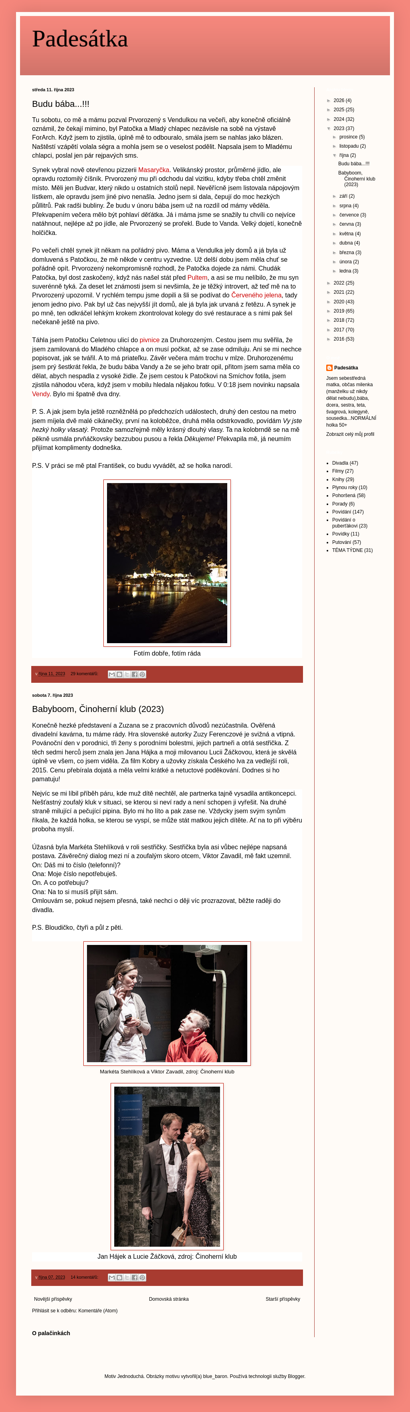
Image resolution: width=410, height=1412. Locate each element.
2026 (340, 100)
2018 (340, 320)
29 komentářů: (85, 673)
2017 (340, 330)
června (347, 224)
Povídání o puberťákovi (344, 522)
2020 (340, 302)
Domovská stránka (169, 1299)
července (349, 215)
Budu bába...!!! (60, 104)
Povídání (341, 512)
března (347, 252)
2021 (340, 292)
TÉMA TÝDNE (347, 550)
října (344, 155)
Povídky (340, 534)
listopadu (349, 146)
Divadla (340, 463)
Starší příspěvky (283, 1299)
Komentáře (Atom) (97, 1311)
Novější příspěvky (53, 1299)
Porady (339, 504)
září (344, 196)
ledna (346, 271)
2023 (340, 128)
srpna (346, 206)
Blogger (296, 1376)
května (347, 234)
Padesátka (80, 38)
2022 (340, 283)
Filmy (338, 471)
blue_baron (215, 1376)
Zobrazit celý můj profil (350, 434)
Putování (341, 542)
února (346, 262)
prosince (349, 137)
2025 (340, 109)
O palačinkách (51, 1333)
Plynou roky (344, 487)
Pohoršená (343, 495)
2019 (340, 311)
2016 (340, 339)
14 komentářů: (85, 1277)
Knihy (338, 479)
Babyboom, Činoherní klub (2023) (98, 709)
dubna (346, 243)
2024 (340, 119)
